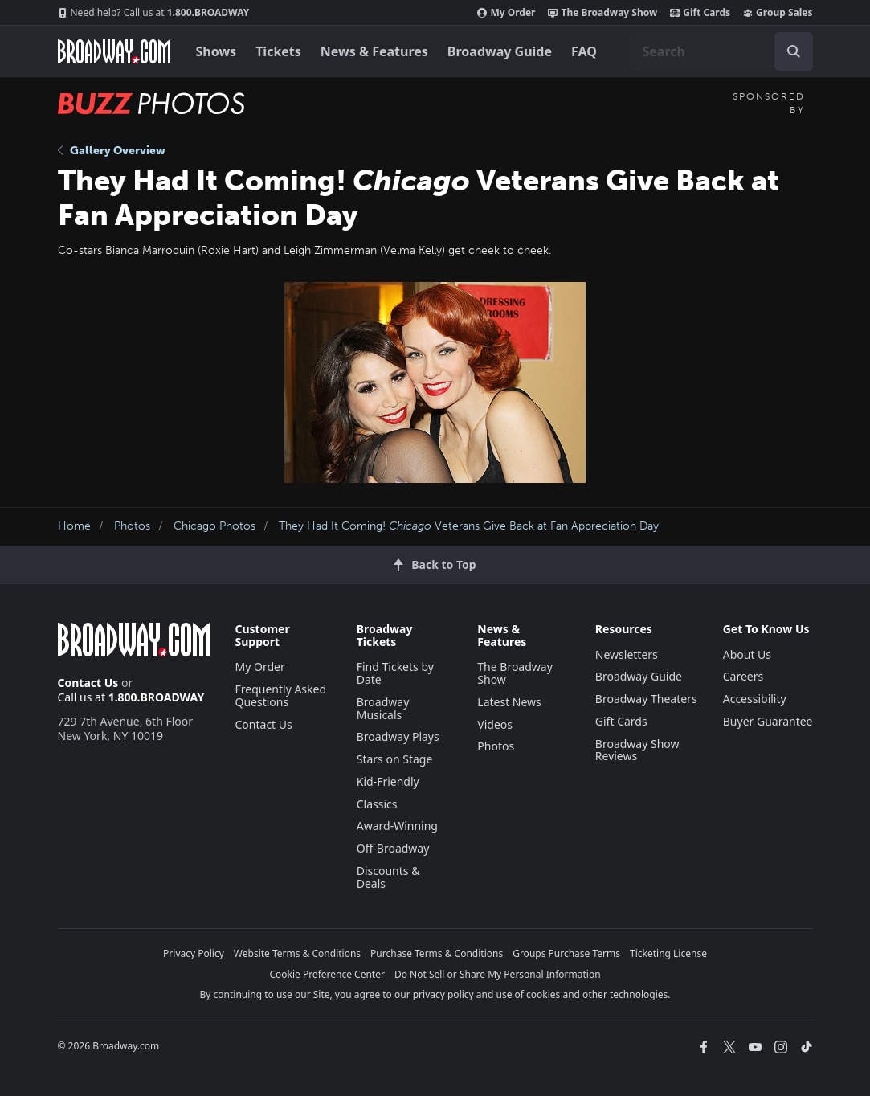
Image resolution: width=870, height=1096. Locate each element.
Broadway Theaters (646, 698)
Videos (495, 724)
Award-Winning (397, 825)
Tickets (278, 51)
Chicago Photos (214, 526)
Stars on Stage (395, 759)
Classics (377, 804)
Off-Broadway (393, 848)
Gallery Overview (111, 150)
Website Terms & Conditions (297, 953)
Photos (132, 526)
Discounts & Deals (388, 877)
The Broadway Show (602, 12)
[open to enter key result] (793, 51)
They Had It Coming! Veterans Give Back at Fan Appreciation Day (469, 526)
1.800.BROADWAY (154, 12)
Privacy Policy (193, 953)
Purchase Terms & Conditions (436, 953)
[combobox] (721, 51)
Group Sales (777, 12)
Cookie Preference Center (327, 974)
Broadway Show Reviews (637, 750)
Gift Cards (700, 12)
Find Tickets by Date (395, 673)
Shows (216, 51)
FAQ (584, 51)
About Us (747, 654)
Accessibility (754, 698)
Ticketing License (668, 953)
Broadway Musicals (383, 708)
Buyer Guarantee (768, 721)
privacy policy (443, 994)
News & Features (374, 51)
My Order (506, 12)
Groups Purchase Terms (566, 953)
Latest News (509, 702)
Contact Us (88, 682)
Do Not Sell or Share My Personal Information (497, 974)
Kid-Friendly (388, 781)
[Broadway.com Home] (114, 51)
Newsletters (626, 654)
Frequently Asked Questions (281, 695)
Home (74, 526)
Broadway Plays (398, 736)
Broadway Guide (499, 51)
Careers (743, 676)
